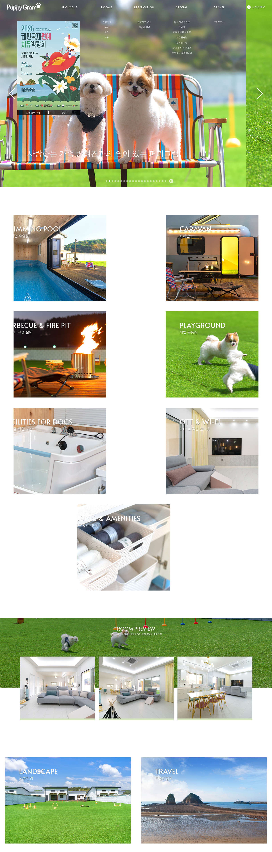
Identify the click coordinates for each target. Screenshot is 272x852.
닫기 (64, 113)
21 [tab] (165, 181)
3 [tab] (112, 181)
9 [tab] (130, 181)
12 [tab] (139, 181)
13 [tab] (142, 181)
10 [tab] (133, 181)
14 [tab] (145, 181)
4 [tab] (115, 181)
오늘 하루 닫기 (33, 113)
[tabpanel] (136, 93)
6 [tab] (121, 181)
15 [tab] (148, 181)
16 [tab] (151, 181)
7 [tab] (124, 181)
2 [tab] (109, 181)
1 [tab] (106, 181)
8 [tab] (127, 181)
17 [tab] (154, 181)
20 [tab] (162, 181)
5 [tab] (118, 181)
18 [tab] (157, 181)
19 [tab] (159, 181)
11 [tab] (136, 181)
